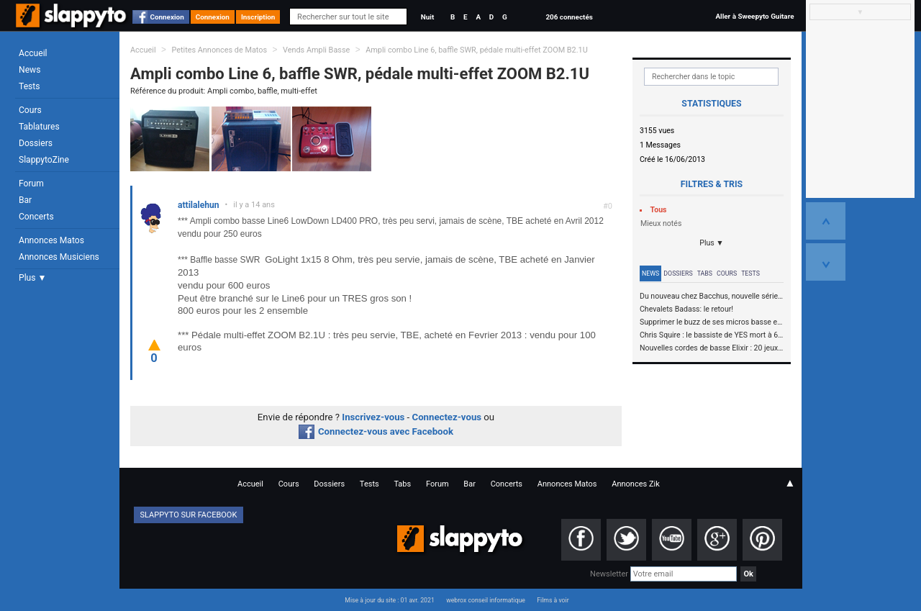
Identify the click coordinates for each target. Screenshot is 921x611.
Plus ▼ (32, 278)
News (29, 70)
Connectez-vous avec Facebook (376, 431)
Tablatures (39, 127)
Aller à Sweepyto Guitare (754, 16)
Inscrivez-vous (373, 417)
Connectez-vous (447, 417)
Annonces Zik (636, 484)
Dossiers (36, 143)
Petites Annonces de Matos (219, 50)
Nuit (427, 17)
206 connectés (568, 17)
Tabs (704, 273)
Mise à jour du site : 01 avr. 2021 (389, 600)
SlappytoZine (44, 160)
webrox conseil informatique (485, 600)
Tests (29, 86)
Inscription (258, 17)
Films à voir (552, 600)
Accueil (33, 53)
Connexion (167, 17)
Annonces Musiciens (59, 257)
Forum (31, 183)
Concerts (36, 217)
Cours (30, 110)
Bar (25, 200)
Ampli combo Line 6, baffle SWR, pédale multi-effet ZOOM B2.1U (477, 50)
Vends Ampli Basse (316, 50)
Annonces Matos (51, 240)
